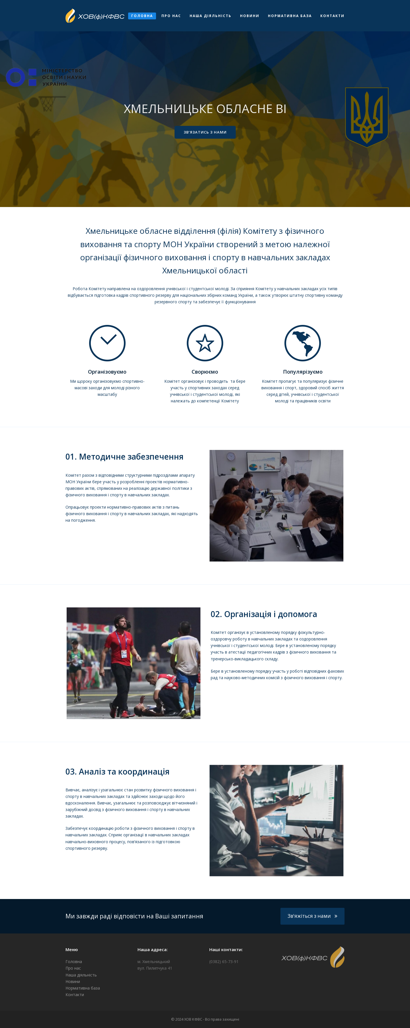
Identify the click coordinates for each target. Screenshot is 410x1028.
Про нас (73, 968)
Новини (72, 981)
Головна (73, 961)
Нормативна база (82, 988)
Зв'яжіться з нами (312, 916)
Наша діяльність (81, 975)
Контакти (74, 994)
